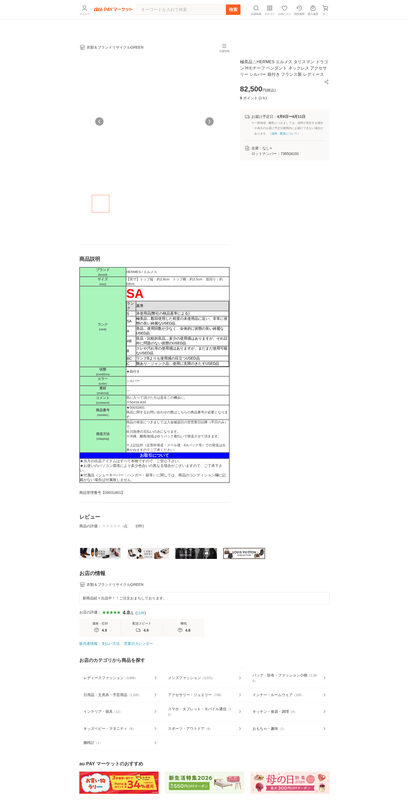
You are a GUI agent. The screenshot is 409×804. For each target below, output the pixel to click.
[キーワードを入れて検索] (181, 22)
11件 (141, 629)
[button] (326, 82)
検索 (233, 22)
